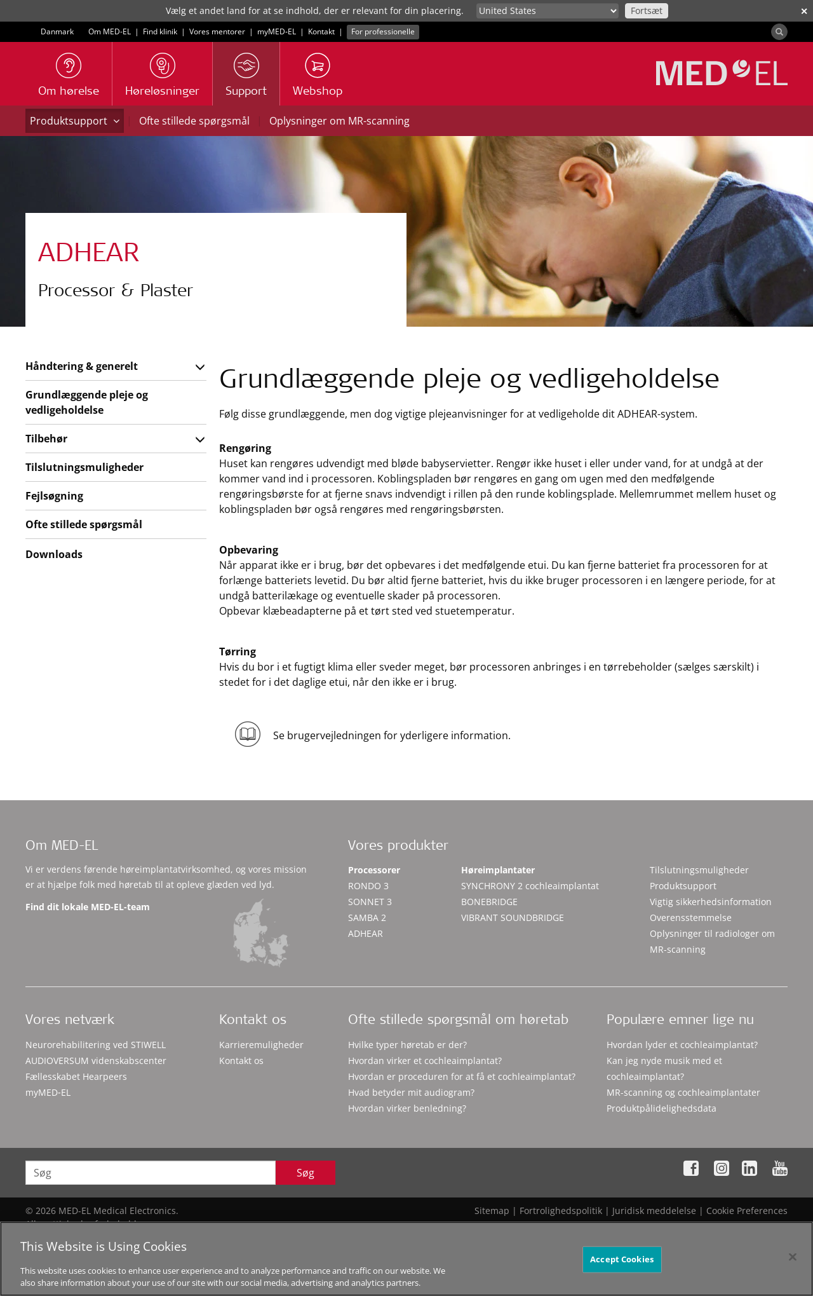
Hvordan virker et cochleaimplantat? (425, 1060)
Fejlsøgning (54, 496)
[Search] (779, 32)
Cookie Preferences (747, 1210)
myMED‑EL (276, 31)
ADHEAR (365, 933)
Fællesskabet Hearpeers (76, 1076)
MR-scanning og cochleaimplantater (683, 1092)
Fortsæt (646, 10)
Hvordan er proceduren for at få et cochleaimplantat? (461, 1076)
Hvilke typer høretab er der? (407, 1045)
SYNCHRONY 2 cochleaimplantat (530, 886)
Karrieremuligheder (261, 1045)
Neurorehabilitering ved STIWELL (95, 1045)
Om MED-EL (109, 31)
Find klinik (160, 31)
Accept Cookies (622, 1266)
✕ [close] (804, 11)
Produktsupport (74, 121)
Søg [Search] (305, 1173)
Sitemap (491, 1210)
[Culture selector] (547, 10)
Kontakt (321, 31)
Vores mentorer (217, 31)
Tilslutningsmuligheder (84, 467)
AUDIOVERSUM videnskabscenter (95, 1060)
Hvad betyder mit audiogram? (411, 1092)
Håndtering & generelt (81, 366)
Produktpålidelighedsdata (661, 1108)
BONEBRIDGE (489, 902)
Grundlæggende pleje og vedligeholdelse (86, 402)
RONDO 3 (368, 886)
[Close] (793, 1264)
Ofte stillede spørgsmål (194, 121)
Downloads (54, 554)
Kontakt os (241, 1060)
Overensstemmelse (691, 917)
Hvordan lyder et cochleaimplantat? (682, 1045)
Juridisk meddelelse (654, 1210)
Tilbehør (46, 439)
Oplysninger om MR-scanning (339, 121)
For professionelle (383, 31)
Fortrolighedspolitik (561, 1210)
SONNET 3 (370, 902)
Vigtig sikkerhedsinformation (711, 902)
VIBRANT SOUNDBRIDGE (512, 917)
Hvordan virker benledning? (407, 1108)
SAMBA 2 (367, 917)
